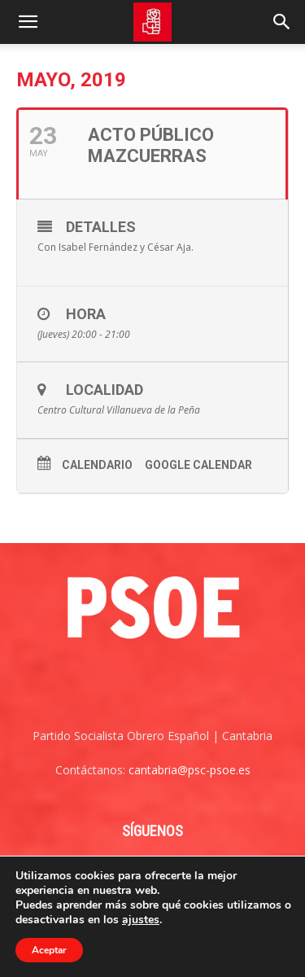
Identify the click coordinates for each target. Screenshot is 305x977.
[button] (28, 22)
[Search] (282, 22)
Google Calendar (198, 464)
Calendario (97, 464)
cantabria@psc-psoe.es (190, 770)
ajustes (140, 920)
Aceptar (49, 950)
